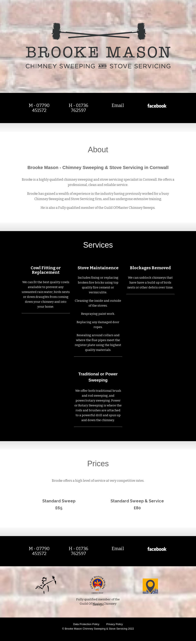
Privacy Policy (114, 624)
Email (118, 105)
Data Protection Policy (86, 624)
